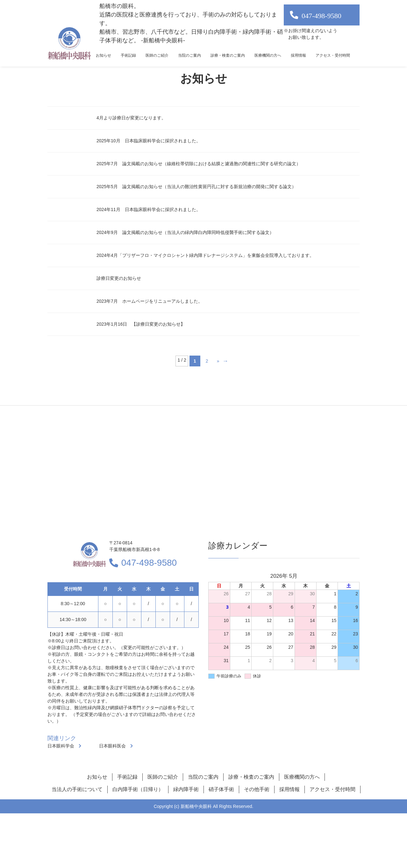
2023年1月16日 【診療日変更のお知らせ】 (140, 324)
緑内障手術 (186, 789)
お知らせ (103, 55)
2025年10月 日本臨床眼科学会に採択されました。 (148, 140)
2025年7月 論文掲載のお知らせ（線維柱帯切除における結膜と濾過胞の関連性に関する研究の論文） (198, 163)
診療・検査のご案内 (228, 55)
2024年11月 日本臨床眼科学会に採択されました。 (148, 209)
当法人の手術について (77, 789)
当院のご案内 (189, 55)
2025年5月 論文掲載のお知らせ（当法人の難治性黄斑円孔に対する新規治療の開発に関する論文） (196, 186)
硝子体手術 (221, 789)
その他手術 (256, 789)
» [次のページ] (218, 361)
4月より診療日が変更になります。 (131, 117)
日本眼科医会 (112, 745)
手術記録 (128, 55)
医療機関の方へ (267, 55)
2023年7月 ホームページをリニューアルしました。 (149, 301)
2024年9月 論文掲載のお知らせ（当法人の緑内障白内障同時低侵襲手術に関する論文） (185, 232)
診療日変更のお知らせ (118, 278)
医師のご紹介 (157, 55)
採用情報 (298, 55)
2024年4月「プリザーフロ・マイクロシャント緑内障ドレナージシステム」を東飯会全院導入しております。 (205, 255)
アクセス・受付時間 (333, 55)
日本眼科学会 (60, 745)
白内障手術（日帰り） (137, 789)
